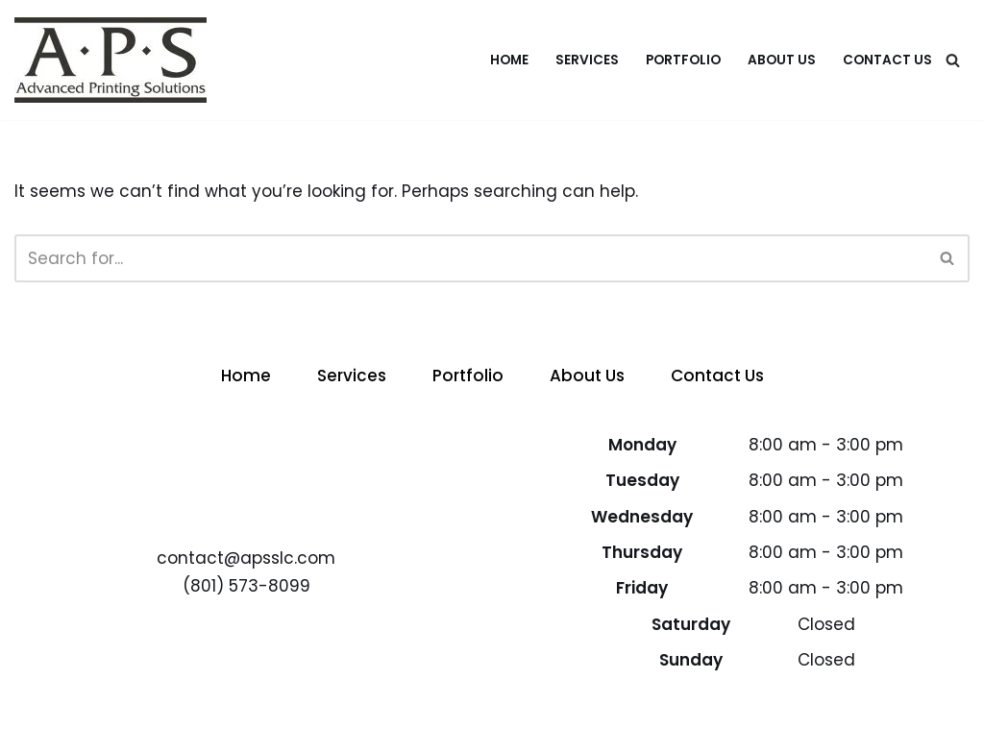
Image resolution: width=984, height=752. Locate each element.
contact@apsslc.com (246, 558)
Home (509, 60)
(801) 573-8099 (246, 585)
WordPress (216, 726)
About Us (782, 60)
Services (587, 60)
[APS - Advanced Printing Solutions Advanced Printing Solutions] (110, 60)
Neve (35, 726)
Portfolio (683, 60)
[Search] (953, 60)
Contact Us (887, 60)
